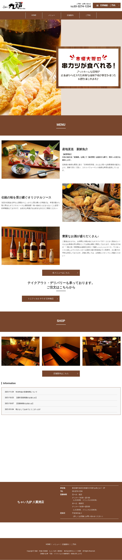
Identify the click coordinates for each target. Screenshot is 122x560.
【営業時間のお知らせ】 (25, 404)
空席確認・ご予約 (107, 5)
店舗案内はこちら (61, 373)
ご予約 (89, 15)
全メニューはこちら (61, 273)
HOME (32, 15)
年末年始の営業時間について (26, 392)
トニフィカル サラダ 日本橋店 (41, 299)
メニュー (51, 15)
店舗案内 (70, 15)
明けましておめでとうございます (28, 409)
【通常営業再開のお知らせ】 (26, 398)
